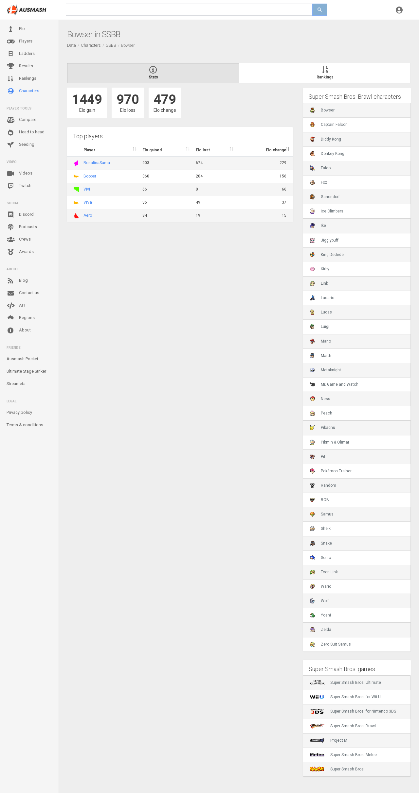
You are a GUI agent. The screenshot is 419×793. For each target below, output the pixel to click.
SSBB (111, 45)
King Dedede (327, 254)
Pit (317, 456)
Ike (318, 225)
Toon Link (324, 572)
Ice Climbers (326, 211)
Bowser (322, 110)
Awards (20, 252)
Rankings (21, 79)
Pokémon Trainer (331, 471)
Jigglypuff (324, 240)
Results (20, 66)
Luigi (319, 326)
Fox (318, 182)
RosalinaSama (96, 162)
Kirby (319, 269)
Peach (321, 413)
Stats (153, 72)
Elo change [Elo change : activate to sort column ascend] (276, 150)
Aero (87, 215)
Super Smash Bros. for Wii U (345, 697)
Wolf (319, 600)
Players (19, 41)
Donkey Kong (327, 153)
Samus (322, 514)
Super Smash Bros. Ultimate (345, 682)
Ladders (21, 54)
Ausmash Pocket (22, 358)
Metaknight (325, 370)
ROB (319, 499)
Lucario (322, 297)
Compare (21, 120)
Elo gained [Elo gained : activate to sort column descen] (152, 150)
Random (323, 485)
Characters (23, 91)
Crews (19, 240)
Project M (328, 740)
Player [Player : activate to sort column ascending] (89, 150)
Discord (20, 215)
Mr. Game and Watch (334, 384)
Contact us (23, 293)
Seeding (20, 145)
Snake (321, 543)
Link (319, 283)
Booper (89, 176)
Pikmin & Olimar (329, 442)
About (19, 330)
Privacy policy (19, 412)
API (16, 306)
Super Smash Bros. (337, 769)
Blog (17, 281)
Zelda (320, 629)
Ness (320, 398)
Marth (320, 355)
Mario (320, 341)
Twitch (19, 186)
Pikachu (322, 427)
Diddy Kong (325, 139)
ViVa (87, 202)
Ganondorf (325, 196)
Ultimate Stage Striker (26, 371)
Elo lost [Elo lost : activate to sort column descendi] (203, 150)
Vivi (86, 189)
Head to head (26, 132)
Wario (320, 586)
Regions (21, 318)
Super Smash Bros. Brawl (343, 726)
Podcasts (22, 227)
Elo (16, 29)
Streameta (16, 383)
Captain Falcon (329, 124)
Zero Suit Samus (330, 644)
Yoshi (320, 615)
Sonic (320, 557)
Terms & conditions (25, 424)
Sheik (320, 528)
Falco (320, 168)
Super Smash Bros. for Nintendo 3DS (353, 711)
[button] (399, 10)
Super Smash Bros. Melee (343, 754)
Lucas (321, 312)
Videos (19, 174)
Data (71, 45)
